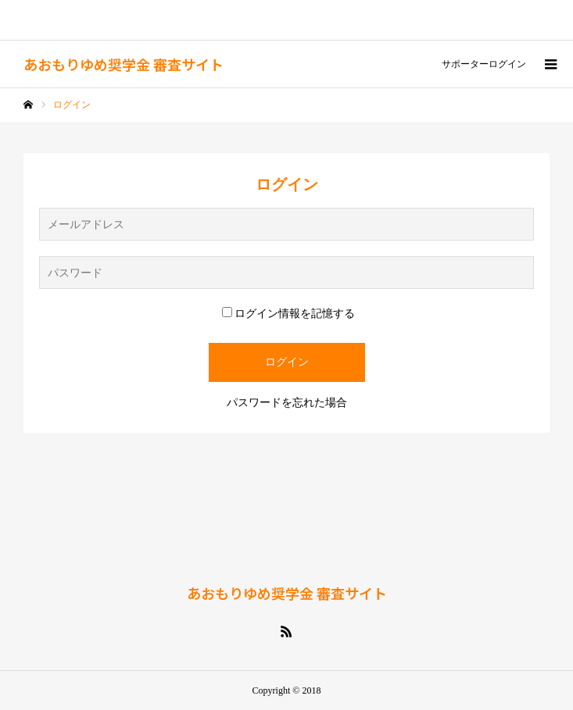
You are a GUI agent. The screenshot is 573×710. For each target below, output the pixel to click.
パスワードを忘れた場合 (287, 403)
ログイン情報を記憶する (288, 313)
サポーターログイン (484, 64)
